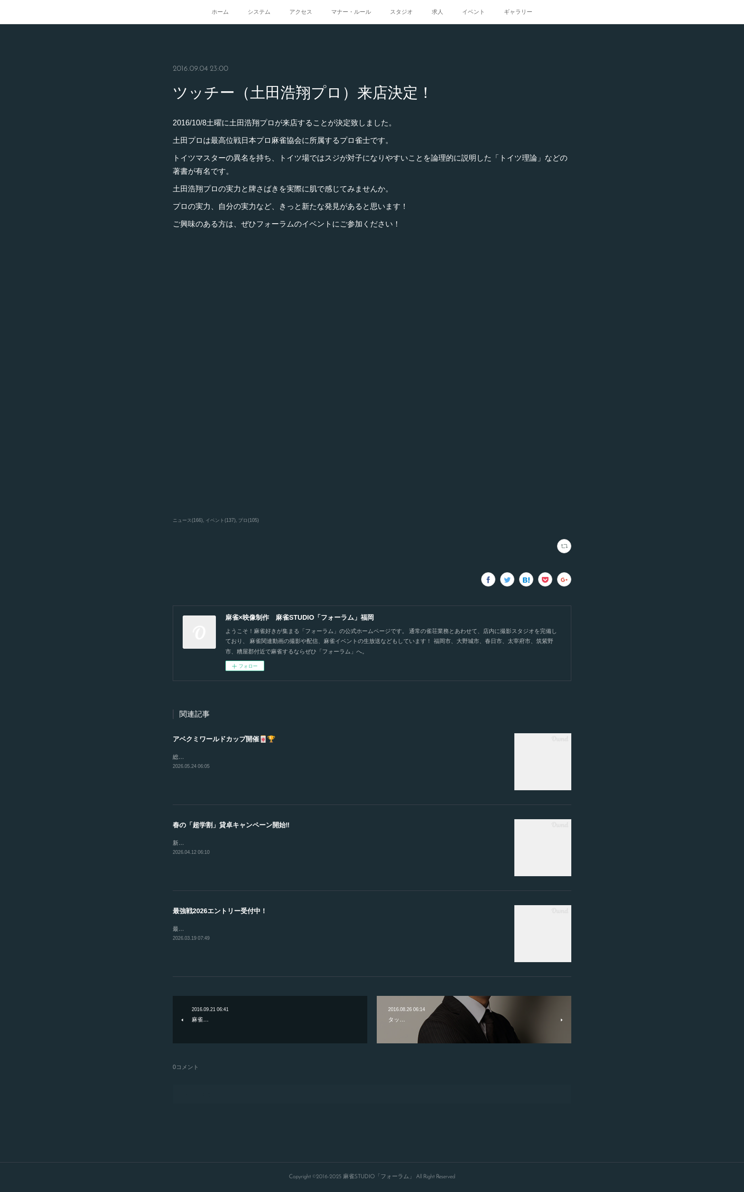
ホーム (220, 12)
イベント (473, 12)
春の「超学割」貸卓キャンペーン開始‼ (231, 825)
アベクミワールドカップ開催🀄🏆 (224, 739)
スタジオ (401, 12)
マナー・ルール (351, 12)
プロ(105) (248, 520)
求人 (437, 12)
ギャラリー (518, 12)
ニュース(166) (188, 520)
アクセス (300, 12)
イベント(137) (220, 520)
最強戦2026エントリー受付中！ (220, 911)
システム (259, 12)
